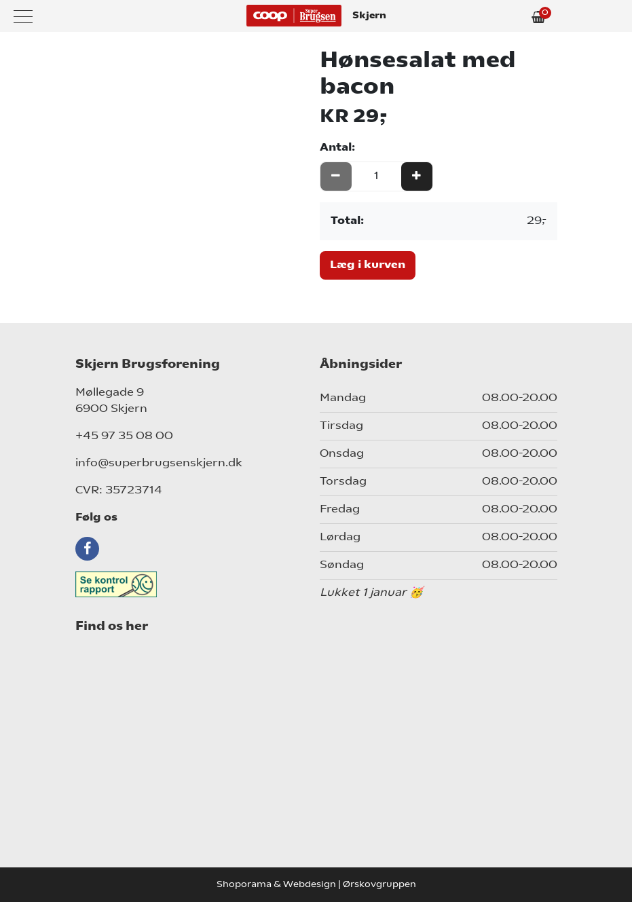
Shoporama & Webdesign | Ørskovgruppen (316, 884)
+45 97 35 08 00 (124, 436)
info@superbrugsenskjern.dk (158, 463)
